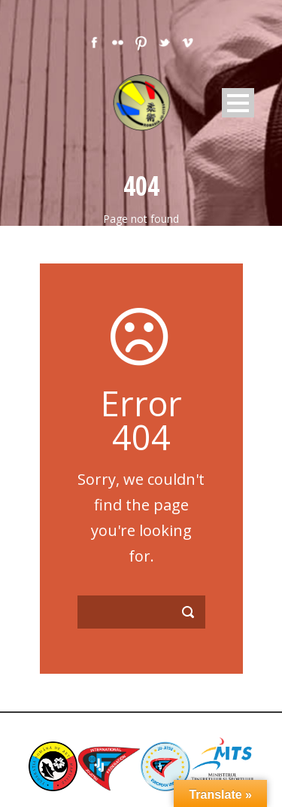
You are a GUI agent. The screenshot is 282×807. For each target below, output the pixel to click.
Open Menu (238, 102)
